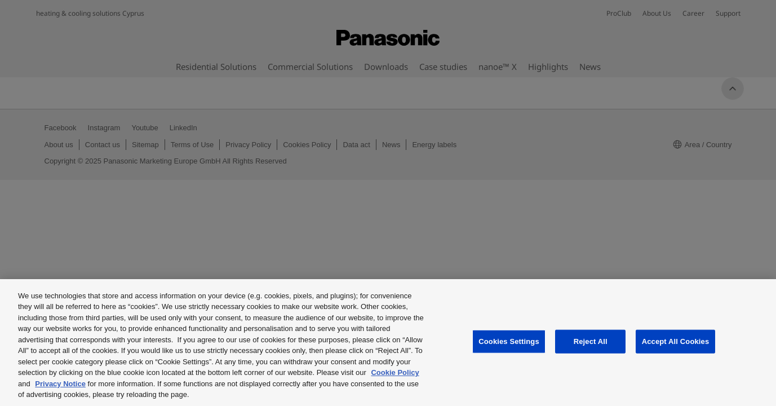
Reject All (591, 341)
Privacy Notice (60, 383)
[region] (388, 342)
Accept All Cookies (676, 341)
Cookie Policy (395, 372)
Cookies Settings (508, 341)
